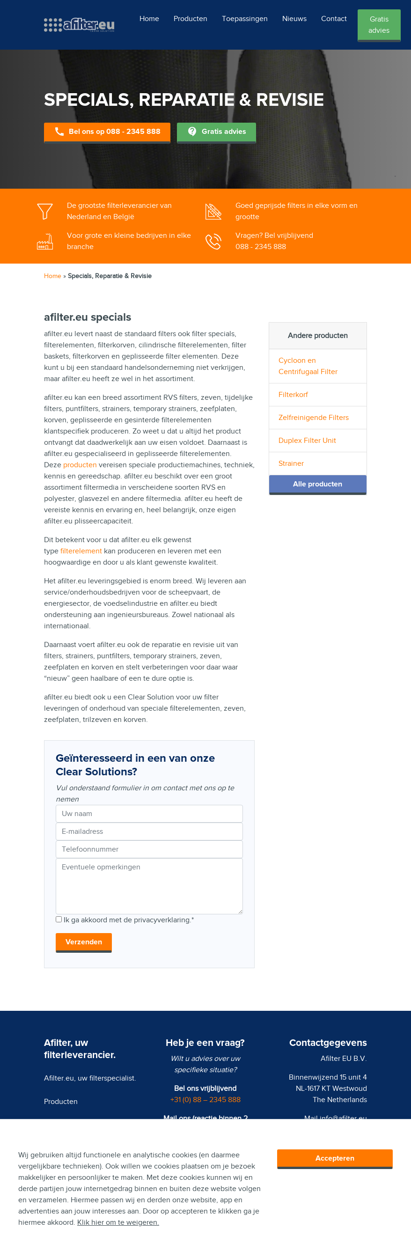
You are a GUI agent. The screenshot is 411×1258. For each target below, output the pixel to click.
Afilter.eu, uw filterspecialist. (90, 1078)
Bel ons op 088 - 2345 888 (107, 132)
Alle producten (317, 484)
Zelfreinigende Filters (314, 417)
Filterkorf (293, 394)
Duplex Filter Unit (307, 440)
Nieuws (294, 19)
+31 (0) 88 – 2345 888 (205, 1100)
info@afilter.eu (343, 1118)
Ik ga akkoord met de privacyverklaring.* (129, 920)
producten (80, 465)
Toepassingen (245, 19)
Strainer (291, 463)
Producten (190, 19)
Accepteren (335, 1158)
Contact (334, 19)
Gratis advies (378, 25)
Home (149, 19)
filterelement (81, 551)
